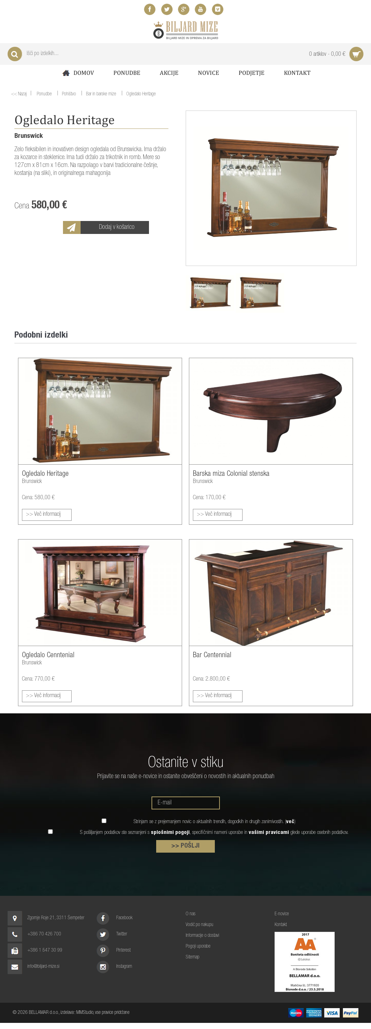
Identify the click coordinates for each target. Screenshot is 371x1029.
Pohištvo (69, 95)
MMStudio (84, 1012)
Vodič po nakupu (199, 925)
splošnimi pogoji (170, 832)
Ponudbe (126, 72)
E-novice (282, 914)
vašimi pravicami (269, 832)
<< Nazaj (19, 94)
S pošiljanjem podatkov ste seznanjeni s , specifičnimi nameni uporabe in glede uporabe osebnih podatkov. (214, 832)
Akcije (169, 72)
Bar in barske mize (101, 95)
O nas (190, 914)
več (290, 822)
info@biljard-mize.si (43, 966)
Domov (77, 73)
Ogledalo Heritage (141, 95)
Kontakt (297, 72)
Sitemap (192, 957)
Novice (208, 72)
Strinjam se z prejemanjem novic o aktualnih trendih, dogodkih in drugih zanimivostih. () (214, 822)
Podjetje (251, 72)
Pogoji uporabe (198, 946)
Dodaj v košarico (117, 227)
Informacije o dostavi (202, 935)
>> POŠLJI (185, 846)
